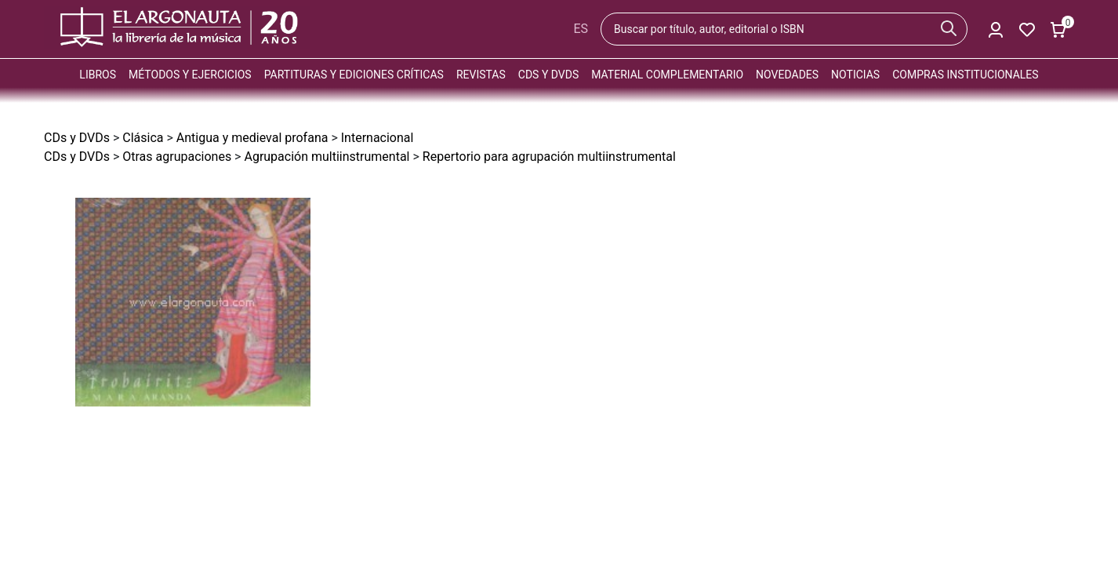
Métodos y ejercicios (190, 74)
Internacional (377, 137)
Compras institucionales (965, 74)
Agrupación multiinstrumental (326, 156)
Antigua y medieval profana (252, 137)
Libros (97, 74)
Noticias (855, 74)
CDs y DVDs (548, 74)
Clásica (142, 137)
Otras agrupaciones (176, 156)
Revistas (481, 74)
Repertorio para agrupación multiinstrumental (549, 156)
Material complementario (667, 74)
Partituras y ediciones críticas (354, 74)
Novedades (787, 74)
